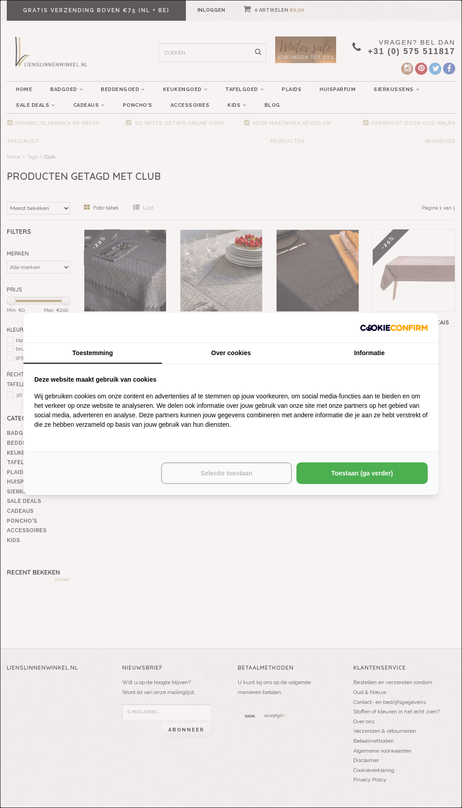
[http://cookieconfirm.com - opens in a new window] (394, 328)
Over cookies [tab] (231, 352)
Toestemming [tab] (92, 352)
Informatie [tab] (369, 352)
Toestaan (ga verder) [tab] (362, 473)
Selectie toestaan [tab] (226, 473)
